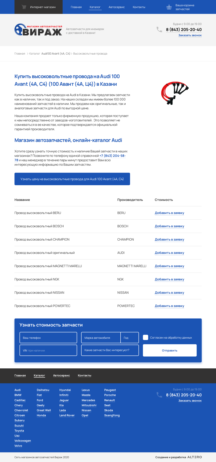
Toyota (19, 430)
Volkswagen (22, 440)
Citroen (19, 415)
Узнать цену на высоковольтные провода (72, 179)
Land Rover (67, 415)
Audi (17, 390)
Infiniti (63, 395)
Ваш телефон (48, 337)
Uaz (17, 435)
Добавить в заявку (169, 213)
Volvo (18, 446)
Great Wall (44, 410)
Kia (61, 405)
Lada (62, 410)
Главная (76, 7)
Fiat (39, 395)
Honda (41, 415)
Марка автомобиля (101, 337)
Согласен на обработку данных (171, 337)
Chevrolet (21, 410)
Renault (109, 400)
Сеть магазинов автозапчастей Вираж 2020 (41, 457)
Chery (18, 405)
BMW (18, 395)
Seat (107, 405)
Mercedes (88, 400)
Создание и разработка (178, 457)
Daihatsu (43, 390)
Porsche (110, 395)
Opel (85, 415)
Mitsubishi (89, 405)
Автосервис (117, 7)
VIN (48, 350)
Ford (40, 400)
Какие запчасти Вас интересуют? (110, 350)
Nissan (86, 410)
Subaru (19, 420)
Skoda (108, 410)
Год (129, 337)
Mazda (86, 395)
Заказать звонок (190, 35)
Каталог (95, 7)
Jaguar (64, 400)
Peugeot (110, 390)
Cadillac (20, 400)
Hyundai (65, 390)
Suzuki (19, 425)
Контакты (139, 7)
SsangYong (112, 415)
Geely (40, 405)
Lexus (86, 390)
